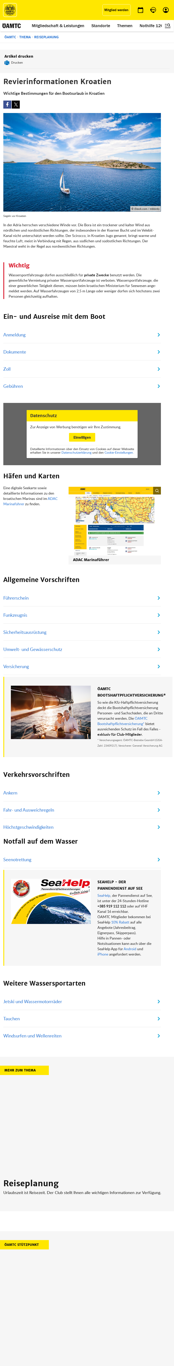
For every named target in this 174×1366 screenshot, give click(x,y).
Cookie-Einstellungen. (119, 452)
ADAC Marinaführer (70, 493)
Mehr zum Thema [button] (20, 1045)
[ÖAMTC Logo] (10, 10)
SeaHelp (103, 869)
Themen (125, 26)
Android (130, 923)
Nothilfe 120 (152, 26)
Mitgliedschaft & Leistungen (58, 26)
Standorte (101, 26)
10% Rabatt (120, 896)
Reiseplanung (46, 37)
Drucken (17, 62)
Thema (25, 37)
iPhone (102, 928)
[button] (132, 513)
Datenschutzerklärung (76, 452)
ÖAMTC (10, 37)
